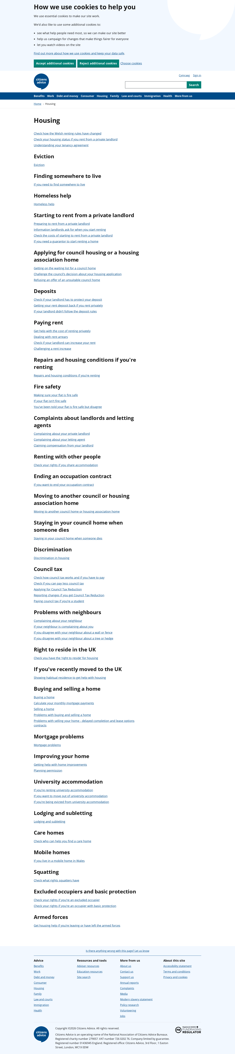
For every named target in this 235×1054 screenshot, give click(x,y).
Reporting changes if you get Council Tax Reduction (69, 595)
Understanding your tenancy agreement (61, 145)
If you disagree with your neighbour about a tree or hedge (73, 638)
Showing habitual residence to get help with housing (70, 678)
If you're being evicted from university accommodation (71, 802)
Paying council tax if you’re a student (59, 601)
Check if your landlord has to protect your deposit (68, 300)
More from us (183, 96)
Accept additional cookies (55, 63)
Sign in (197, 75)
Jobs (122, 1016)
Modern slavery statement (136, 999)
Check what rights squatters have (56, 880)
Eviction (39, 165)
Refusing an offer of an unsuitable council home (67, 280)
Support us (127, 977)
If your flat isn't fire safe (50, 401)
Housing (102, 96)
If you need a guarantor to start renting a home (66, 241)
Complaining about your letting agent (59, 439)
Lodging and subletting (49, 821)
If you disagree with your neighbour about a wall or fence (73, 632)
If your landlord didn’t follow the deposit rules (65, 311)
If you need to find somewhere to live (59, 184)
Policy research (129, 1005)
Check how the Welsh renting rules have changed (67, 133)
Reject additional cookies (98, 63)
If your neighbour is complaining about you (63, 627)
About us (125, 966)
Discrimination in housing (51, 558)
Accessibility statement (177, 966)
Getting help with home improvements (60, 765)
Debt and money (67, 96)
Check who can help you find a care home (62, 841)
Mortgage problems (47, 745)
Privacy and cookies (175, 977)
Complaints (127, 988)
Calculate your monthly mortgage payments (64, 703)
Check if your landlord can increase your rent (64, 343)
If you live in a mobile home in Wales (59, 861)
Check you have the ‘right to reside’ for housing (66, 658)
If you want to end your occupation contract (64, 485)
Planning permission (48, 770)
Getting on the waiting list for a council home (65, 268)
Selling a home (44, 709)
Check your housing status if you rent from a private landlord (76, 139)
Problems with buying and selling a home (62, 715)
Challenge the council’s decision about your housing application (78, 274)
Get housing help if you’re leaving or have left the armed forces (77, 925)
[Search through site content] (156, 84)
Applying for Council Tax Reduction (58, 589)
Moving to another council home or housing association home (77, 511)
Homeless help (44, 204)
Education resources (89, 971)
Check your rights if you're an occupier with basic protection (75, 906)
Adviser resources (88, 966)
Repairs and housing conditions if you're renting (67, 375)
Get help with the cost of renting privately (62, 331)
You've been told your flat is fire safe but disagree (68, 407)
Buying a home (44, 697)
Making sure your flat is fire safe (56, 395)
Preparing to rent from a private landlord (62, 224)
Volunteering (128, 1010)
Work (50, 96)
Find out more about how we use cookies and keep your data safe (79, 53)
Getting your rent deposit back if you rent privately (68, 305)
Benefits (39, 96)
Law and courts (132, 96)
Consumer (87, 96)
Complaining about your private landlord (62, 434)
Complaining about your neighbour (58, 621)
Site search (84, 977)
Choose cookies (131, 63)
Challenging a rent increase (52, 349)
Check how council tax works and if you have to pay (69, 577)
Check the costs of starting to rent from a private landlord (73, 235)
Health (167, 96)
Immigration (152, 96)
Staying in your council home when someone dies (68, 538)
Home (37, 104)
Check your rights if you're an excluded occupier (67, 900)
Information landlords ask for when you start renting (70, 230)
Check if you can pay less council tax (59, 583)
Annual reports (129, 983)
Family (114, 96)
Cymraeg (184, 75)
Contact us (126, 971)
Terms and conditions (176, 971)
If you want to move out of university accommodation (71, 796)
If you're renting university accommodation (63, 790)
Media (124, 994)
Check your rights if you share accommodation (66, 465)
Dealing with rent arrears (51, 337)
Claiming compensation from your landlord (63, 445)
